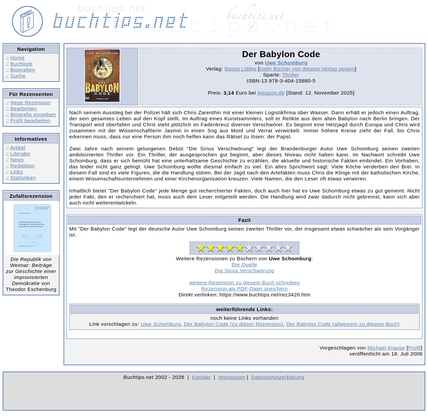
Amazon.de (271, 93)
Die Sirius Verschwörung (244, 270)
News (17, 159)
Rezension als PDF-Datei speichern (244, 288)
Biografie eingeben (33, 114)
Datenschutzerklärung (278, 377)
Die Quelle (244, 264)
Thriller (290, 75)
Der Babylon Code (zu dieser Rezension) (233, 324)
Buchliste (21, 63)
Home (17, 57)
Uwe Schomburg (286, 62)
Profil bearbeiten (30, 120)
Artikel (17, 147)
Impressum (231, 377)
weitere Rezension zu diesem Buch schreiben (244, 282)
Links (16, 171)
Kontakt (201, 377)
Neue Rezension (30, 102)
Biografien (22, 70)
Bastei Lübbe (240, 69)
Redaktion (22, 165)
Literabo (20, 153)
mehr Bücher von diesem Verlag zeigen (307, 69)
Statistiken (23, 177)
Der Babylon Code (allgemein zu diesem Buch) (343, 324)
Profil (414, 348)
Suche (18, 76)
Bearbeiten (23, 108)
